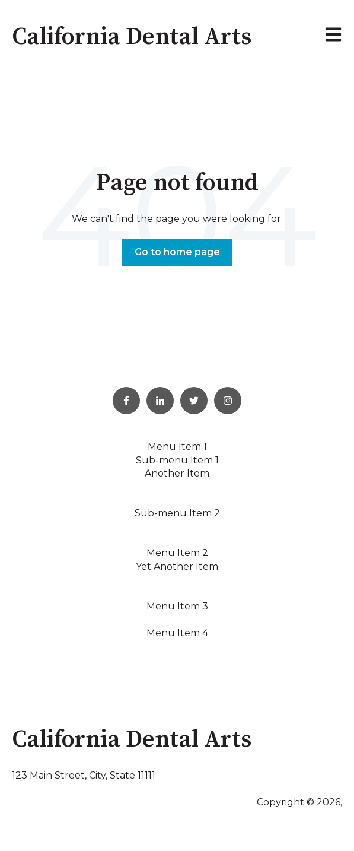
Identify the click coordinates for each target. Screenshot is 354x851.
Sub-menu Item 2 (177, 513)
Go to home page (177, 252)
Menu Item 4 (177, 633)
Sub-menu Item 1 (177, 460)
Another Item (177, 473)
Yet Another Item (177, 566)
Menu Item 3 (177, 606)
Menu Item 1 (177, 446)
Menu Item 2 (177, 552)
